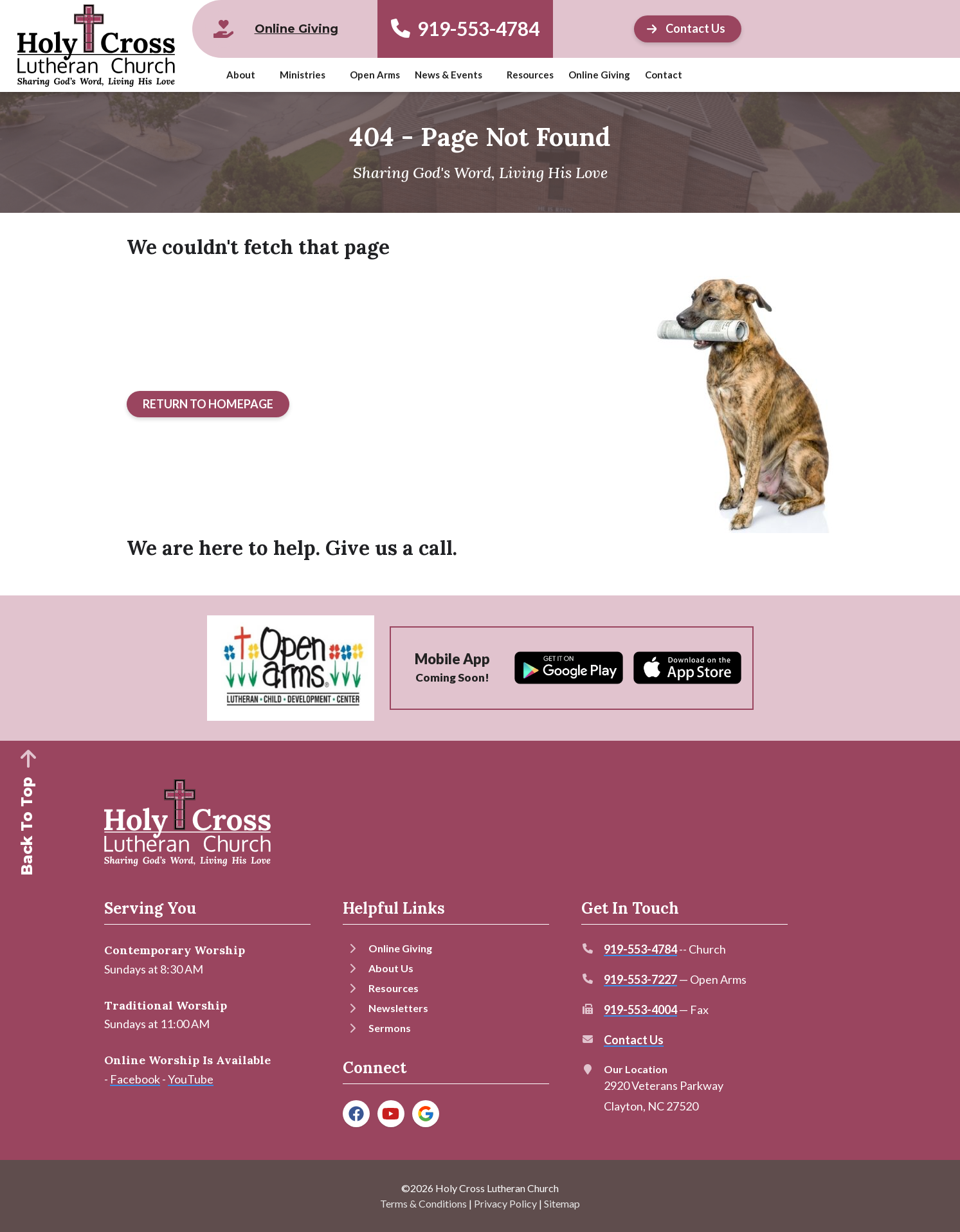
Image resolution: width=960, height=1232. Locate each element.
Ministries (302, 74)
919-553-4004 (640, 1009)
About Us (390, 968)
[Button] (208, 404)
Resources (530, 74)
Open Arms (375, 74)
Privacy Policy (505, 1203)
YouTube (190, 1079)
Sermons (389, 1028)
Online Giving (599, 74)
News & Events (448, 74)
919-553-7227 (640, 979)
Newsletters (398, 1008)
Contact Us (634, 1040)
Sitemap (562, 1203)
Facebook (135, 1079)
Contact (663, 74)
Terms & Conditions (423, 1203)
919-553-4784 (465, 28)
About (240, 74)
